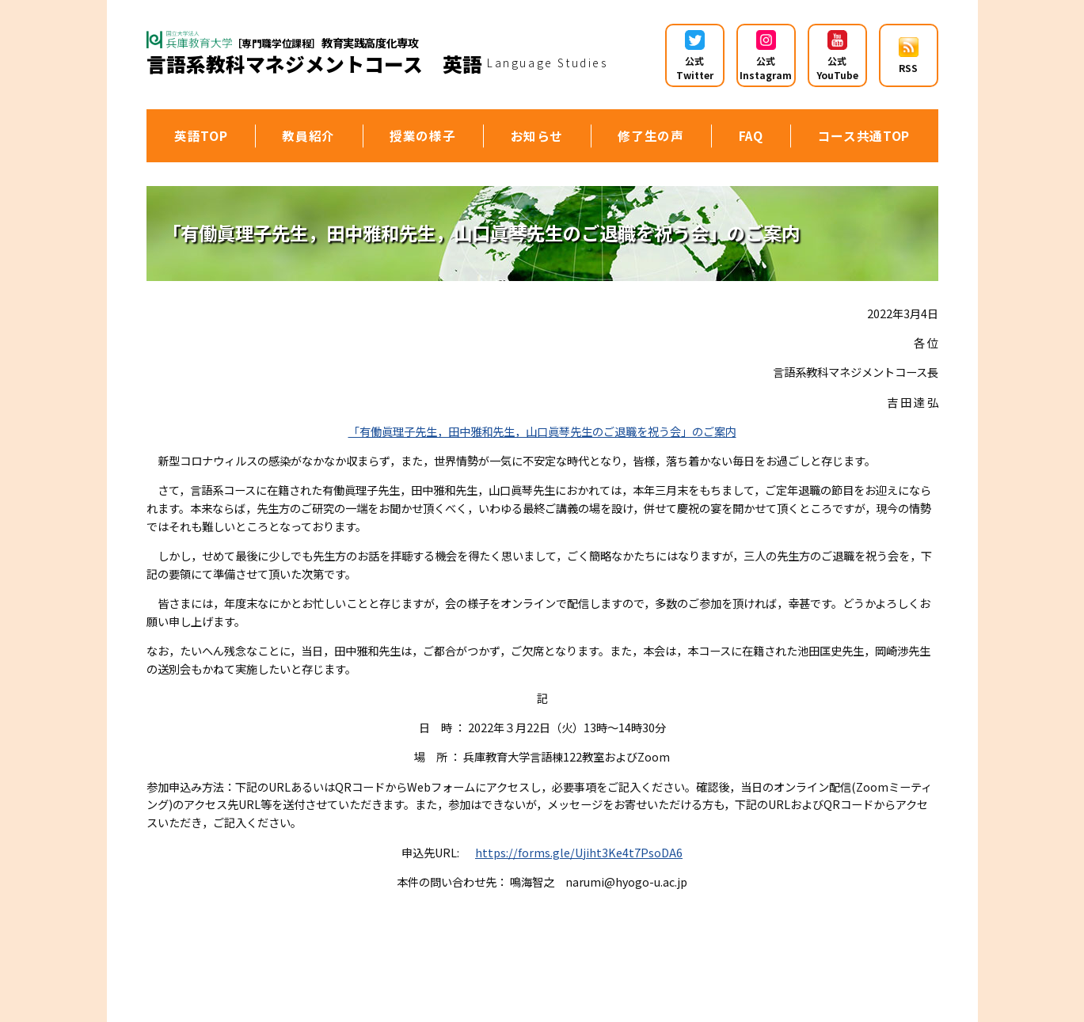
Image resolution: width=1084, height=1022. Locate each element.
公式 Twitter (694, 56)
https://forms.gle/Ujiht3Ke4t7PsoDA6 (579, 852)
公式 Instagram (766, 56)
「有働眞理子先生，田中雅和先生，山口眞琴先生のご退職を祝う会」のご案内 (542, 431)
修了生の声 (650, 135)
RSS (909, 55)
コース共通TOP (864, 135)
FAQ (751, 135)
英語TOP (200, 135)
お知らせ (537, 135)
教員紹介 (308, 135)
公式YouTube (837, 56)
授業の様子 (422, 135)
